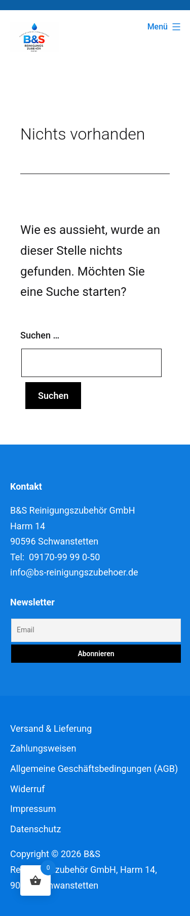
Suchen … (39, 335)
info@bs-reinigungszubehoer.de (74, 572)
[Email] (96, 630)
